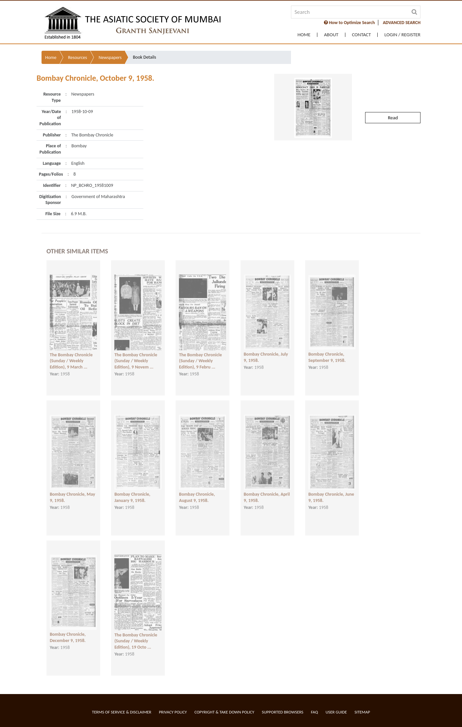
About (331, 35)
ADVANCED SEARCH (401, 22)
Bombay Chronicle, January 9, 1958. (132, 492)
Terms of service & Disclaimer (121, 712)
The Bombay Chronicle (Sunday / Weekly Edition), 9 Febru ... (200, 355)
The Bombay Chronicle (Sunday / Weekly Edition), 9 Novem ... (135, 355)
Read (393, 102)
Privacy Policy (173, 712)
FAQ (314, 712)
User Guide (336, 712)
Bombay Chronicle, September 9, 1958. (327, 352)
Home (304, 35)
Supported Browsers (282, 712)
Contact (361, 35)
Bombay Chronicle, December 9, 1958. (68, 632)
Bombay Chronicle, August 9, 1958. (197, 492)
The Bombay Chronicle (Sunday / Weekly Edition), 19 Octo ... (135, 636)
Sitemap (362, 712)
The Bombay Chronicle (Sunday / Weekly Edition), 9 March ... (71, 355)
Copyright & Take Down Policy (224, 712)
